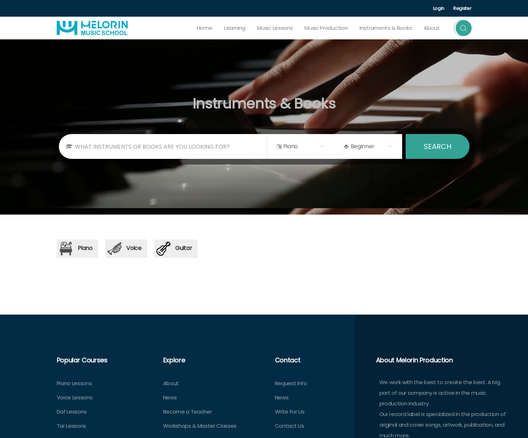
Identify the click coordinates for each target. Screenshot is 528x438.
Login (438, 8)
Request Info (291, 383)
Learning (234, 28)
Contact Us (289, 425)
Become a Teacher (187, 411)
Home (204, 28)
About (171, 383)
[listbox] (301, 146)
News (170, 397)
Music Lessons (275, 28)
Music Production (326, 28)
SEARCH (437, 146)
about (432, 28)
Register (462, 8)
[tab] (77, 248)
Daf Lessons (72, 411)
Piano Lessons (74, 383)
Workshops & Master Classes (200, 425)
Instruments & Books (386, 28)
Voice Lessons (75, 397)
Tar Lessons (71, 425)
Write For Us (290, 411)
